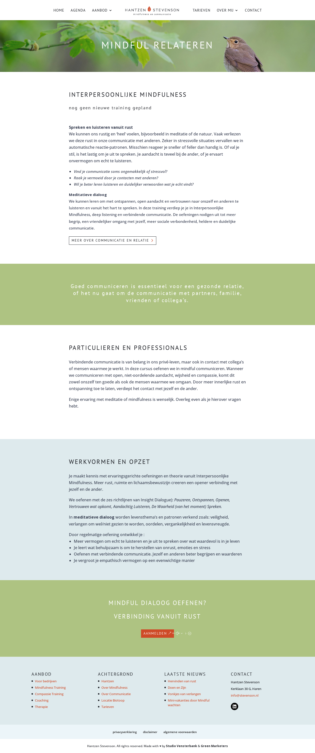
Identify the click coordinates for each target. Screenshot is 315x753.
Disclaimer (150, 732)
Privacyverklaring (125, 732)
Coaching (41, 700)
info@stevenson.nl (244, 695)
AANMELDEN (155, 633)
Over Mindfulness (114, 687)
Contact (253, 11)
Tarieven (201, 11)
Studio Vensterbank (181, 746)
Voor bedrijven (46, 681)
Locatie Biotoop (113, 700)
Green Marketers (214, 746)
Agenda (78, 11)
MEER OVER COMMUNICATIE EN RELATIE (110, 240)
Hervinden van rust (182, 681)
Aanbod (100, 11)
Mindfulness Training (50, 687)
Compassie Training (49, 694)
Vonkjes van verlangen (184, 694)
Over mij (225, 11)
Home (58, 11)
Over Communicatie (116, 694)
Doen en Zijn (177, 687)
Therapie (41, 706)
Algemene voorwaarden (180, 732)
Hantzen (107, 681)
